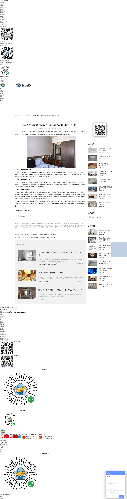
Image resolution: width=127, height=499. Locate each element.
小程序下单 (3, 64)
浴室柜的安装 (42, 264)
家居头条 (2, 12)
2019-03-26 (101, 152)
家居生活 (2, 21)
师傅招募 (2, 93)
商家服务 (2, 91)
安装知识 (2, 16)
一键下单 (2, 78)
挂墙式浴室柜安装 (52, 264)
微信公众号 (3, 24)
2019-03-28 (101, 167)
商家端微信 (3, 334)
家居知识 (2, 11)
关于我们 (2, 98)
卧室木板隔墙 (19, 210)
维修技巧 (2, 17)
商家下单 (2, 317)
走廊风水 (45, 281)
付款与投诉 (3, 7)
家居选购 (2, 14)
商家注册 (2, 80)
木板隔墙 (27, 210)
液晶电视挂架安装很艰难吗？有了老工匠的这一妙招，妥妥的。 (38, 237)
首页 (1, 90)
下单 (1, 496)
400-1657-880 (3, 444)
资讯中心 (2, 95)
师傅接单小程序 (4, 340)
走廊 (40, 281)
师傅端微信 (3, 336)
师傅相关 (2, 9)
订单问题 (2, 6)
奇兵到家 (54, 128)
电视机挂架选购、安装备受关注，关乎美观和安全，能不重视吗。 (39, 234)
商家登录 (2, 81)
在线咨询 (2, 498)
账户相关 (2, 4)
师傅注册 (2, 316)
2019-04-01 (101, 234)
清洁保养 (2, 19)
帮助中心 (2, 2)
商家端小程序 (3, 338)
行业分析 (41, 299)
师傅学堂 (2, 23)
